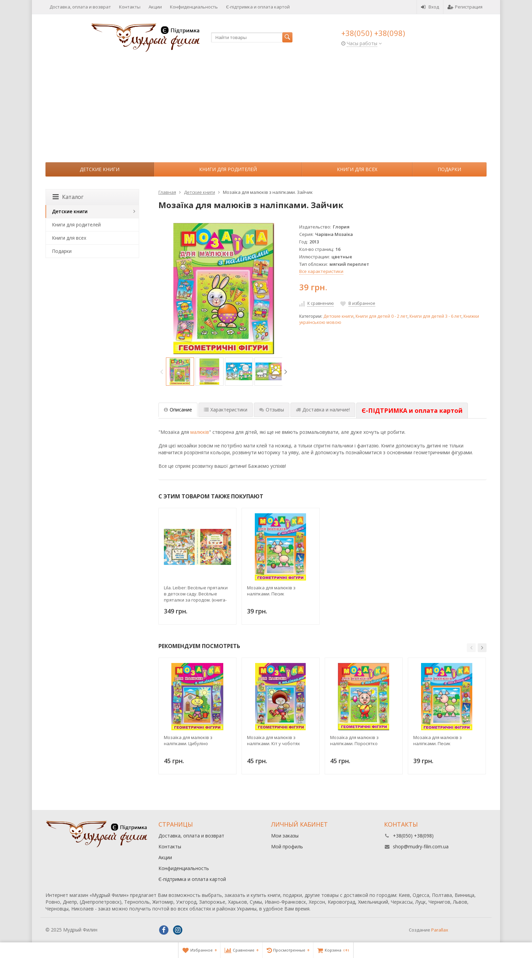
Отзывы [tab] (271, 409)
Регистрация (465, 7)
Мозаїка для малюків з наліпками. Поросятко (354, 740)
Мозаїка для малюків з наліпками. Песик (271, 591)
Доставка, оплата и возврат (80, 7)
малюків (199, 432)
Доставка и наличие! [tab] (323, 409)
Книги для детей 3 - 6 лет (435, 316)
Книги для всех (357, 169)
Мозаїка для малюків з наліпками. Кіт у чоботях (273, 740)
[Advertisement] (266, 111)
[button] (471, 647)
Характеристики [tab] (225, 409)
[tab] (412, 411)
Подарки (449, 169)
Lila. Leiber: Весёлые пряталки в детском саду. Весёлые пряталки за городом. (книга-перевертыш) (196, 594)
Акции (155, 7)
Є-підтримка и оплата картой (258, 7)
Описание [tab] (178, 409)
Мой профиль (287, 846)
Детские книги (99, 169)
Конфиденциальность (194, 7)
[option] (180, 371)
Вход (430, 7)
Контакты (129, 7)
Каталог (68, 197)
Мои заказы (285, 835)
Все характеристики (321, 271)
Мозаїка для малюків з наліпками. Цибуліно (188, 740)
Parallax (439, 930)
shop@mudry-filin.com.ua (421, 846)
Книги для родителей (228, 169)
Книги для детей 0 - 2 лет (381, 316)
